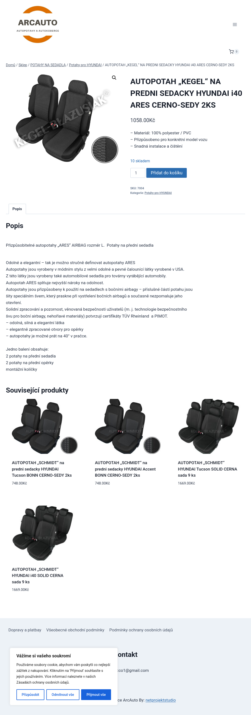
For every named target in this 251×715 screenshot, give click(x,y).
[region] (64, 676)
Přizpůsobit (30, 695)
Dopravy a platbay (24, 629)
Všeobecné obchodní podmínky (75, 629)
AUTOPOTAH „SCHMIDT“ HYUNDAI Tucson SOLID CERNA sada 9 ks (207, 469)
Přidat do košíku (166, 172)
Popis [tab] (17, 209)
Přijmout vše (96, 695)
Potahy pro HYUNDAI (158, 193)
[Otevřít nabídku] (234, 24)
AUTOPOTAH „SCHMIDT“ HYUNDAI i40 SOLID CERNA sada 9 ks (37, 575)
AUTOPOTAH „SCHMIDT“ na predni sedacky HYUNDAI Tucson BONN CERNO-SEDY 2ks (42, 469)
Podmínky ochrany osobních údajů (141, 629)
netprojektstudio (161, 700)
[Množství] (138, 173)
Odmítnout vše (63, 695)
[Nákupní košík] (234, 51)
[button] (114, 77)
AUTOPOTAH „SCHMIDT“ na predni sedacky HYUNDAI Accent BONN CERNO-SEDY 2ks (125, 469)
